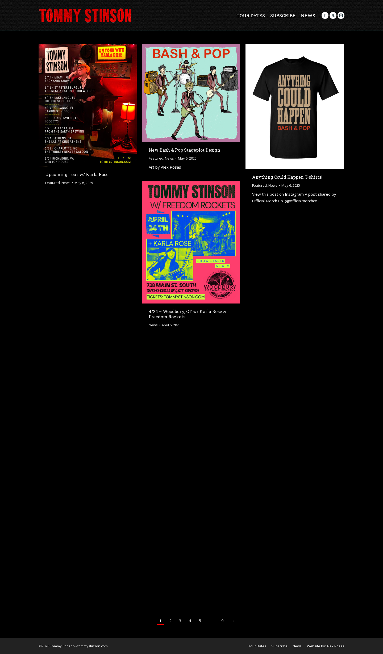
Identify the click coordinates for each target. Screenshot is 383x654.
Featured (52, 182)
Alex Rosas (335, 646)
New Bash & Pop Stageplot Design (184, 150)
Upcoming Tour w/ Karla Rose (77, 174)
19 (221, 620)
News (65, 182)
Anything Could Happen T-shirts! (287, 177)
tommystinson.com (92, 646)
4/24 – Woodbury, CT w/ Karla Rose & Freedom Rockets (187, 314)
